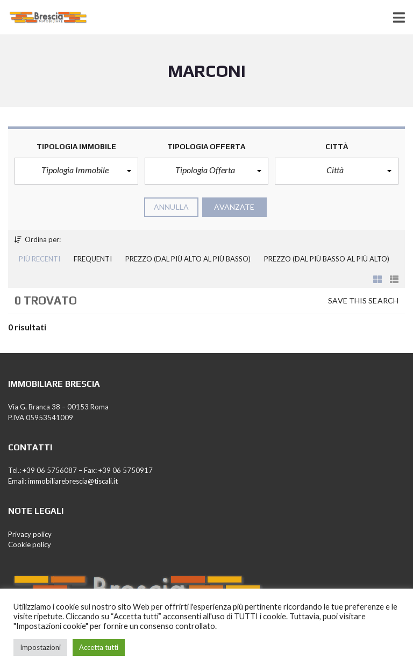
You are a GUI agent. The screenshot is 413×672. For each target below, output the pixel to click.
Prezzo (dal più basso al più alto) (326, 258)
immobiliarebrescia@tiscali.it (73, 481)
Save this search (363, 300)
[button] (76, 171)
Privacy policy (30, 534)
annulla (171, 206)
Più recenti (39, 258)
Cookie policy (29, 544)
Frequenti (93, 258)
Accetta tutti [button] (98, 647)
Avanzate (234, 206)
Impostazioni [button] (40, 647)
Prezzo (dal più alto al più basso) (188, 258)
